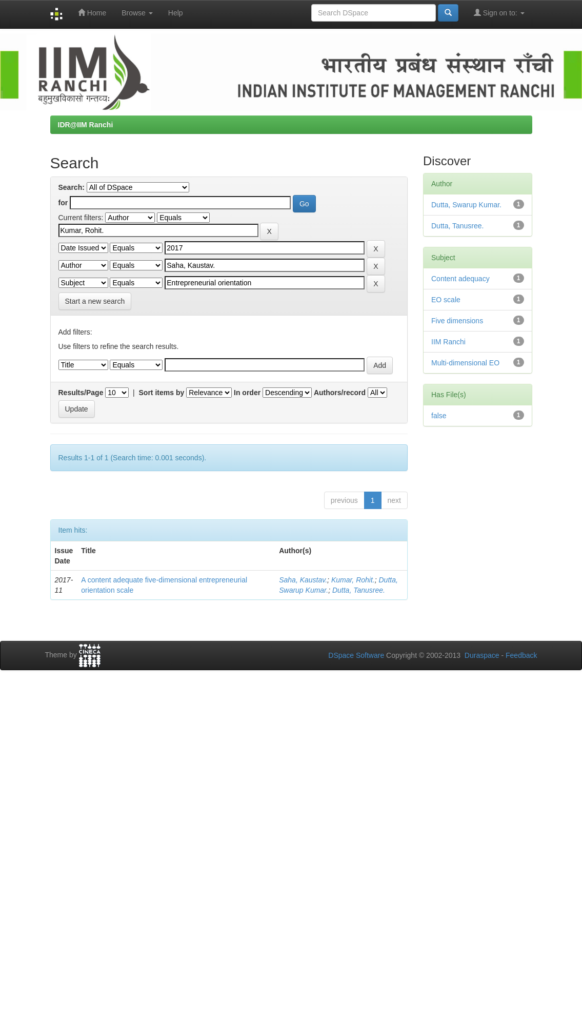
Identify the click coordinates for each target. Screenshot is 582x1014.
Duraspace (482, 655)
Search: (71, 187)
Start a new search (95, 301)
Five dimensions (457, 321)
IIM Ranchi (448, 342)
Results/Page (81, 392)
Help (175, 13)
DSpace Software (356, 655)
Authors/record (340, 392)
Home (92, 12)
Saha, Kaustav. (303, 580)
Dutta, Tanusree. (358, 590)
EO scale (445, 300)
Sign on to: (499, 12)
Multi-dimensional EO (465, 363)
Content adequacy (460, 279)
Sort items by (162, 392)
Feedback (521, 655)
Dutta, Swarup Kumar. (466, 205)
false (439, 416)
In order (247, 392)
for (63, 203)
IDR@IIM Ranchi (85, 125)
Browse (137, 13)
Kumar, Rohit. (353, 580)
